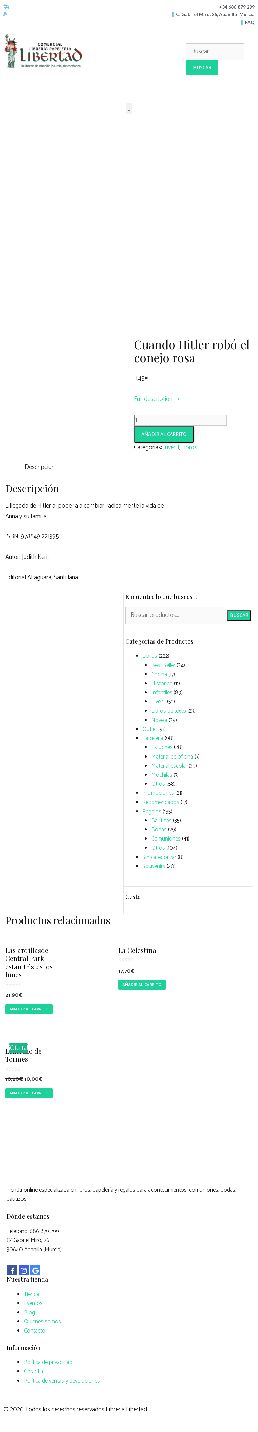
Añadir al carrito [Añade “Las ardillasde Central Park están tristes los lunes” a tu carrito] (29, 1009)
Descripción (40, 467)
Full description (153, 399)
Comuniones (166, 839)
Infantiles (161, 692)
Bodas (159, 829)
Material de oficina (172, 757)
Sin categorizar (159, 857)
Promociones (158, 793)
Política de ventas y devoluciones (62, 1381)
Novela (159, 720)
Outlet (149, 729)
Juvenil (171, 447)
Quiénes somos (42, 1321)
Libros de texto (168, 711)
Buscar (239, 615)
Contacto (34, 1331)
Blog (29, 1312)
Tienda (31, 1294)
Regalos (151, 811)
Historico (162, 683)
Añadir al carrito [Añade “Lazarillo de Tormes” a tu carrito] (29, 1093)
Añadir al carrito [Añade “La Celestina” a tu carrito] (142, 985)
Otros (158, 784)
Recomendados (160, 802)
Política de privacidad (48, 1362)
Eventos (33, 1303)
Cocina (159, 674)
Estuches (162, 747)
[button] (129, 108)
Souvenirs (153, 866)
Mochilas (161, 775)
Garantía (33, 1371)
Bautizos (161, 820)
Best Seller (163, 665)
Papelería (152, 738)
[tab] (40, 467)
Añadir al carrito (164, 434)
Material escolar (169, 766)
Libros (189, 447)
